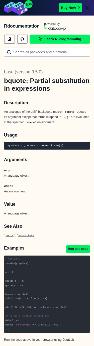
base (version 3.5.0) (23, 71)
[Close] (87, 8)
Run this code (78, 249)
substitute (26, 235)
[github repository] (22, 39)
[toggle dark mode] (9, 39)
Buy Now (70, 8)
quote (10, 235)
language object (18, 175)
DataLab (68, 339)
